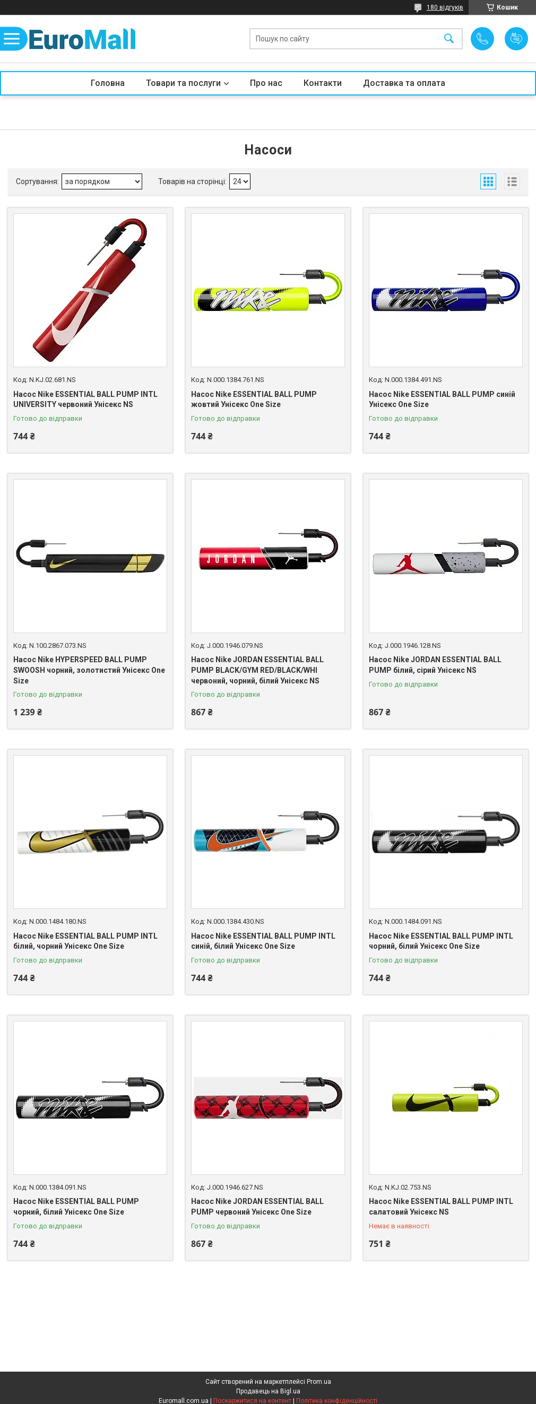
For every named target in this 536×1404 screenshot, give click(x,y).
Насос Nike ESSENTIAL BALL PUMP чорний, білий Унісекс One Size (76, 1206)
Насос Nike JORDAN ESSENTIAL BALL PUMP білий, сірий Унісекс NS (435, 664)
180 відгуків (445, 7)
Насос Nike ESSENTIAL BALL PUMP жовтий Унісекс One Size (254, 399)
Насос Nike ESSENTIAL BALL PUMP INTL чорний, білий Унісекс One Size (441, 941)
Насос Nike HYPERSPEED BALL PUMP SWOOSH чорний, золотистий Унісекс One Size (89, 669)
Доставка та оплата (404, 83)
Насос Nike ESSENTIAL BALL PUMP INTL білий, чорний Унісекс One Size (85, 941)
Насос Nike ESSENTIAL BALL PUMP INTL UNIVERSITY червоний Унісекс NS (85, 399)
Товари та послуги (183, 83)
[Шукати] (449, 39)
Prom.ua (319, 1381)
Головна (108, 83)
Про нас (266, 83)
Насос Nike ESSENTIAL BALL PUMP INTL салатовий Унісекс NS (441, 1206)
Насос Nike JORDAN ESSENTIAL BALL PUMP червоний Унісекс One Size (257, 1206)
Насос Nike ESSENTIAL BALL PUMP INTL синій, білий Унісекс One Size (263, 941)
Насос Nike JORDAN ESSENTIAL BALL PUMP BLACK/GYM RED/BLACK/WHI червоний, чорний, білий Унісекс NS (257, 669)
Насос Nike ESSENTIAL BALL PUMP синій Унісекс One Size (442, 399)
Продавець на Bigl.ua (268, 1391)
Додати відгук (516, 38)
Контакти (323, 83)
